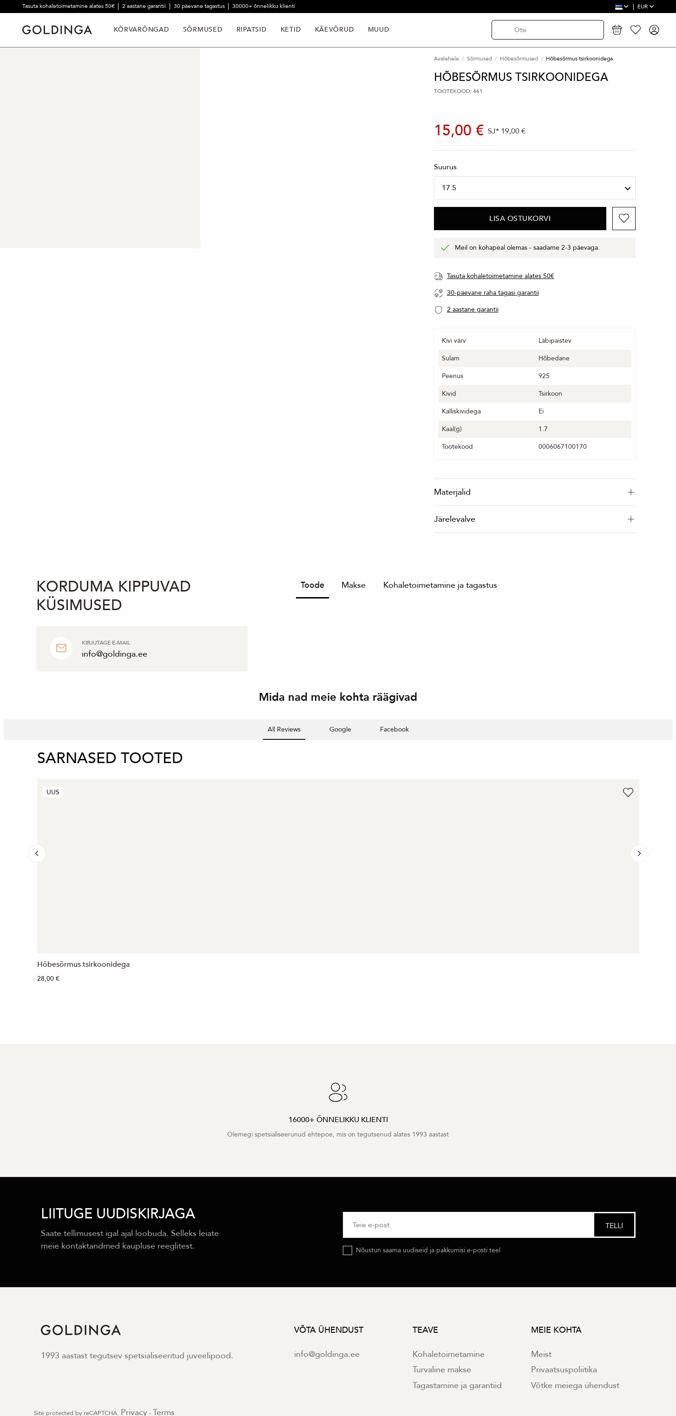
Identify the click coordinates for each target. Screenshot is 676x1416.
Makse (353, 585)
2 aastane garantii (144, 6)
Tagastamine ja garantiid (457, 1385)
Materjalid (535, 492)
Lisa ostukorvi (520, 218)
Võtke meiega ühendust (575, 1385)
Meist (541, 1354)
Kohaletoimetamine (449, 1354)
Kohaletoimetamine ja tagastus (440, 585)
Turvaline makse (442, 1370)
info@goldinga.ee (327, 1354)
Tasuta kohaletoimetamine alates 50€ (69, 6)
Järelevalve (535, 519)
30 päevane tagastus (200, 6)
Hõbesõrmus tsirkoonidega (83, 964)
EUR (645, 6)
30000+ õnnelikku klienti (263, 6)
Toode (312, 585)
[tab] (535, 492)
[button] (7, 749)
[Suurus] (535, 187)
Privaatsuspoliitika (564, 1370)
